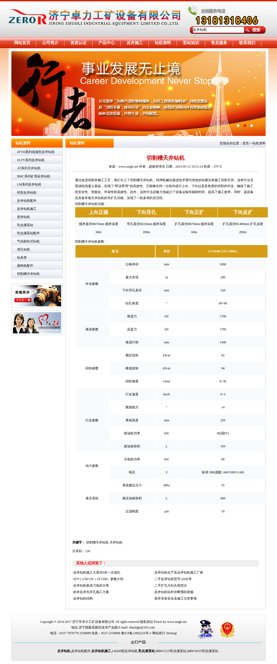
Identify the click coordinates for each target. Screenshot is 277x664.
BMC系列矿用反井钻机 (33, 176)
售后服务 (219, 43)
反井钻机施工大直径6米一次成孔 (96, 572)
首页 (245, 143)
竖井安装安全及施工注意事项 (175, 598)
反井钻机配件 (27, 201)
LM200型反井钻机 (125, 651)
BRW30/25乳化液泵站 (202, 651)
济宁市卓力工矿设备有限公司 (93, 622)
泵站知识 (191, 43)
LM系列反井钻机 (29, 184)
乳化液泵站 (25, 225)
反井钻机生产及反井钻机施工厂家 (178, 572)
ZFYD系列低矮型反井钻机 (36, 152)
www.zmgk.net (177, 622)
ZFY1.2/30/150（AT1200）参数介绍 (98, 579)
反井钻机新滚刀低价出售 (91, 585)
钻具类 (22, 257)
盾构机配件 (25, 266)
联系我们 (247, 43)
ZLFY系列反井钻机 (31, 160)
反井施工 (135, 43)
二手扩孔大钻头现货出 (170, 585)
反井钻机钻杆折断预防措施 (173, 592)
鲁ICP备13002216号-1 (136, 633)
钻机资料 (163, 43)
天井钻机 (116, 542)
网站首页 (22, 43)
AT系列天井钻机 (29, 168)
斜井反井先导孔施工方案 (91, 592)
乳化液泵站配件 (28, 233)
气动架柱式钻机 (28, 241)
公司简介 (50, 43)
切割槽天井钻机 (28, 274)
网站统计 (158, 633)
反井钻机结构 (83, 598)
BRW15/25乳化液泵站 (171, 651)
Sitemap (171, 633)
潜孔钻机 (23, 249)
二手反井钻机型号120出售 (173, 579)
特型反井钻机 (27, 192)
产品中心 (106, 43)
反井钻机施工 (27, 209)
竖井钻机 (23, 217)
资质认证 (78, 43)
